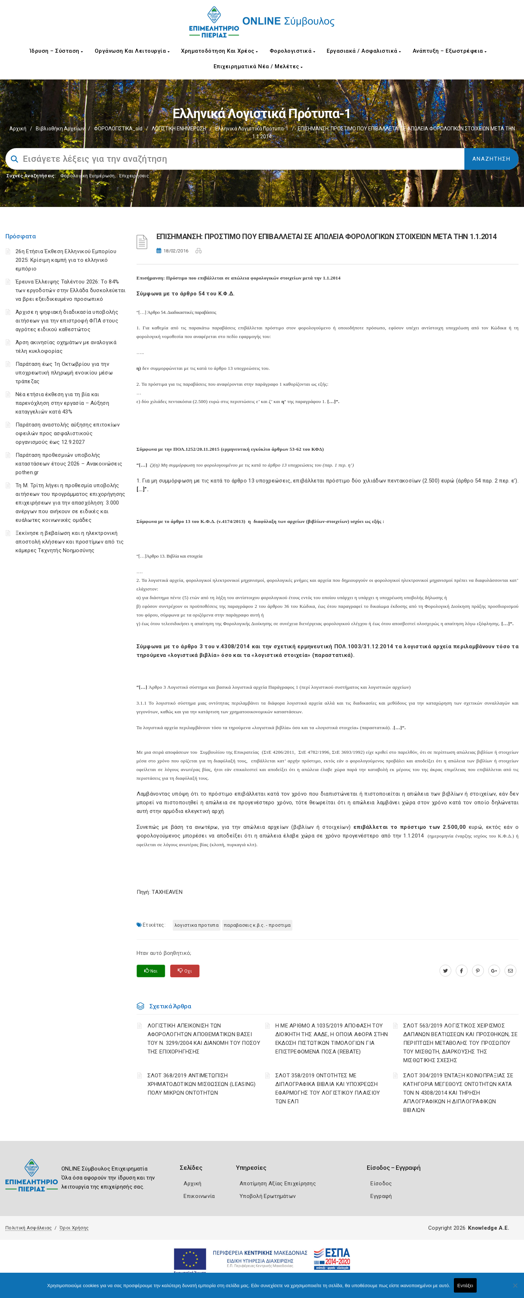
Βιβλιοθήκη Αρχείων (60, 128)
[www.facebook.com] (462, 971)
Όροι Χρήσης (74, 1227)
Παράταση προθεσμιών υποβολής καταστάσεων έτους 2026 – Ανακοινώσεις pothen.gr (69, 464)
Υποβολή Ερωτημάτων (268, 1196)
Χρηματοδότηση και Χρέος (219, 51)
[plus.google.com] (494, 971)
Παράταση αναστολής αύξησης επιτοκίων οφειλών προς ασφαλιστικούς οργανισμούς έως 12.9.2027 (68, 433)
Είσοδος (381, 1183)
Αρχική (17, 128)
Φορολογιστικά (292, 51)
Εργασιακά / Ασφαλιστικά (364, 51)
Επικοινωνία (199, 1196)
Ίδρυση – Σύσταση (56, 51)
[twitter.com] (445, 971)
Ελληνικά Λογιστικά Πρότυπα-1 (251, 128)
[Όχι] (515, 1289)
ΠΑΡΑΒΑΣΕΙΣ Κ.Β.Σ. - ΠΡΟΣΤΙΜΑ (257, 925)
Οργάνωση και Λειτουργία (132, 51)
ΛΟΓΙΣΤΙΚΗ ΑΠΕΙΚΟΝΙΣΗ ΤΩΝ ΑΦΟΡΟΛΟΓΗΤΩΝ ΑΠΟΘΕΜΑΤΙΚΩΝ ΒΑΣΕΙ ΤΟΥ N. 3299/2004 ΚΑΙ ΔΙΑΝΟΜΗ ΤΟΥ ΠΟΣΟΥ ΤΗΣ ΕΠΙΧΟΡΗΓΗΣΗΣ (203, 1038)
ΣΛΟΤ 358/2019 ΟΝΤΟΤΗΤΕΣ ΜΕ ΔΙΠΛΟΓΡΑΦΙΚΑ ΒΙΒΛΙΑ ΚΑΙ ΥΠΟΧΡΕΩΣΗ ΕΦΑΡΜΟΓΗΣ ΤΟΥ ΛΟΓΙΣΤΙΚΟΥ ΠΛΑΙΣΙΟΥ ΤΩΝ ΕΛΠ (327, 1088)
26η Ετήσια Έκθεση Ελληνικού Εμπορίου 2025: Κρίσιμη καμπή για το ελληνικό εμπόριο (66, 260)
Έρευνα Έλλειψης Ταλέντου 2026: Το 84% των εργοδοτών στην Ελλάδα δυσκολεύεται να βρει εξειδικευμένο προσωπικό (70, 290)
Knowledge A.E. (488, 1228)
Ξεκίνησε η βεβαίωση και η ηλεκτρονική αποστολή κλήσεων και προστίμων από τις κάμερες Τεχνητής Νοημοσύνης (70, 542)
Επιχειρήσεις (134, 175)
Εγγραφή (381, 1196)
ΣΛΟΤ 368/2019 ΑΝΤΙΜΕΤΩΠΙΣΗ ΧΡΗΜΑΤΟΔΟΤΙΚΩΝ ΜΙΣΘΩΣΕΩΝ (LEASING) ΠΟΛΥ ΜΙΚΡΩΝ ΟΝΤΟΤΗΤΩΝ (201, 1084)
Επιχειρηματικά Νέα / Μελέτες (258, 66)
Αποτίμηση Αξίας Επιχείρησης (278, 1183)
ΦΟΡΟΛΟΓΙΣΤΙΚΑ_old (118, 128)
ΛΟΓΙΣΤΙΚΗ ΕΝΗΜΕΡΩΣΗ (179, 128)
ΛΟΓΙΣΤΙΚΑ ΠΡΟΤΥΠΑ (197, 925)
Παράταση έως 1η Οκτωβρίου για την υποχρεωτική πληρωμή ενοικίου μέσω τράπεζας (64, 373)
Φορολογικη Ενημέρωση (87, 175)
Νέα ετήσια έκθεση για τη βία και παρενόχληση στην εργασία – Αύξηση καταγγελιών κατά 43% (62, 403)
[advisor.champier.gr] (510, 971)
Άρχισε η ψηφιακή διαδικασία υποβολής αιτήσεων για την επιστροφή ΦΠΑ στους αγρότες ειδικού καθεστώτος (67, 321)
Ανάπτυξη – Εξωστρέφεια (450, 51)
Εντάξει (465, 1285)
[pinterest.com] (478, 971)
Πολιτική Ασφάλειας (28, 1227)
